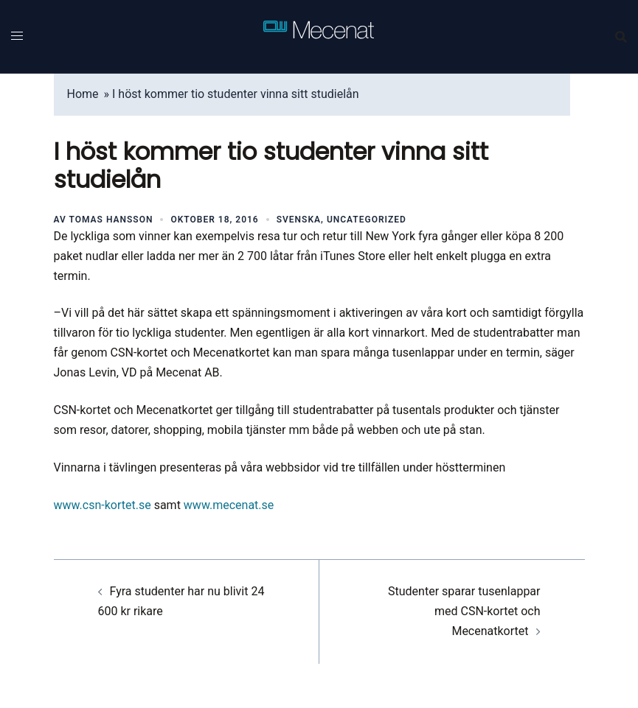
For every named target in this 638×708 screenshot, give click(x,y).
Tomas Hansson (111, 219)
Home (83, 94)
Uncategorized (366, 219)
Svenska (299, 219)
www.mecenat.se (229, 505)
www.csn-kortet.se (102, 505)
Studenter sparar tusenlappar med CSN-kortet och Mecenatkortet (464, 611)
